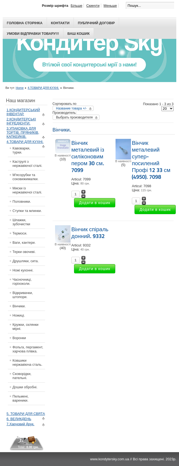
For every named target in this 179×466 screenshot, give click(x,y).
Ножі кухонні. (22, 270)
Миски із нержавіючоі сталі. (27, 190)
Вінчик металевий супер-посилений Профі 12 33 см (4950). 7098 (151, 160)
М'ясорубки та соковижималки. (25, 177)
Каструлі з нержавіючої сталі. (27, 163)
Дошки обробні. (24, 387)
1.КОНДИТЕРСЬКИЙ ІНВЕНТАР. (23, 112)
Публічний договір (96, 23)
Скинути (92, 6)
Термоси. (19, 233)
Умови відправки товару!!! (33, 34)
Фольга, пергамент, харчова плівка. (27, 349)
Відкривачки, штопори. (22, 295)
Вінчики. (19, 306)
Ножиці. (18, 315)
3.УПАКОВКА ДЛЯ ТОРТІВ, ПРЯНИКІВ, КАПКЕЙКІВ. (23, 132)
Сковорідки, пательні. (21, 376)
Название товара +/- (71, 108)
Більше (76, 6)
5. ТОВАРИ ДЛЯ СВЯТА (26, 414)
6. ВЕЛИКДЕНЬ (19, 419)
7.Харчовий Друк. (20, 424)
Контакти (60, 23)
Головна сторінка (25, 23)
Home (20, 87)
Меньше (110, 6)
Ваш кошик (79, 34)
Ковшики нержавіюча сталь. (27, 362)
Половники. (21, 201)
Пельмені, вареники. (20, 398)
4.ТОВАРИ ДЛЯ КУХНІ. (43, 87)
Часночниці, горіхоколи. (22, 281)
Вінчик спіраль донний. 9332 (89, 232)
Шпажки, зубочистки (21, 222)
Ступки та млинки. (27, 211)
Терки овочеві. (24, 252)
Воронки (19, 338)
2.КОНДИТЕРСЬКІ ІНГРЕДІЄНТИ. (21, 121)
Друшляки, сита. (25, 261)
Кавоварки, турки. (21, 150)
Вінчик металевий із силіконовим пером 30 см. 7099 (87, 156)
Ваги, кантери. (24, 242)
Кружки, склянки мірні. (25, 327)
